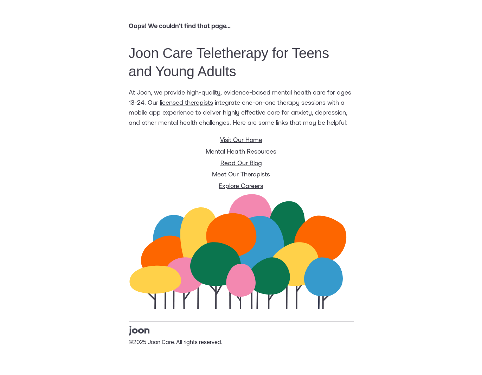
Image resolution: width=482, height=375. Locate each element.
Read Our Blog (241, 163)
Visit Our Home (241, 139)
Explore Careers (241, 185)
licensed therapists (186, 102)
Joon (144, 92)
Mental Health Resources (241, 151)
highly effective (244, 112)
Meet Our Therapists (241, 174)
